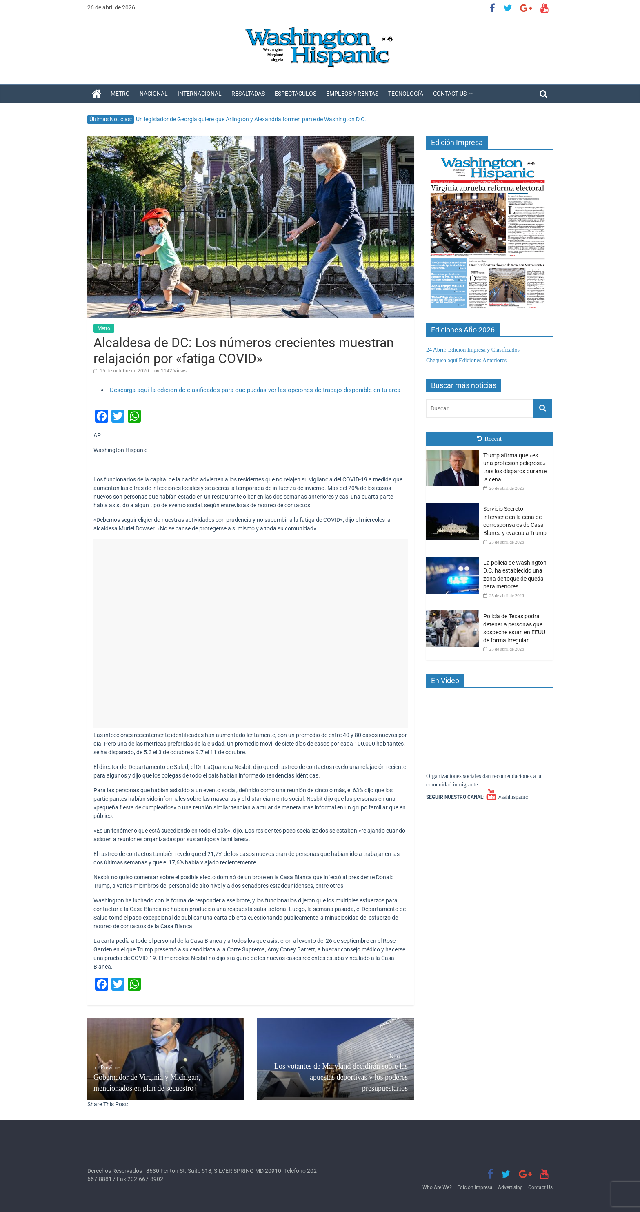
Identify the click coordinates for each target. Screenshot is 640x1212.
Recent (489, 438)
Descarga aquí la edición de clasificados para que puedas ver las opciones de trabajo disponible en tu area (255, 390)
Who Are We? (437, 1187)
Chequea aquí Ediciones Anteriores (466, 360)
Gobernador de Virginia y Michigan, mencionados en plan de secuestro (165, 1077)
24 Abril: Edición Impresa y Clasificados (473, 350)
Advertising (510, 1187)
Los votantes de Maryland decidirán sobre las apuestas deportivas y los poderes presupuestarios (335, 1072)
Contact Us (450, 93)
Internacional (200, 93)
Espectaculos (295, 93)
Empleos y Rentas (352, 93)
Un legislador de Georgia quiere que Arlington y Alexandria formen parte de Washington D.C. (251, 119)
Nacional (154, 93)
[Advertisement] (250, 633)
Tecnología (405, 93)
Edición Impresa (475, 1187)
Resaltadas (248, 93)
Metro (120, 93)
